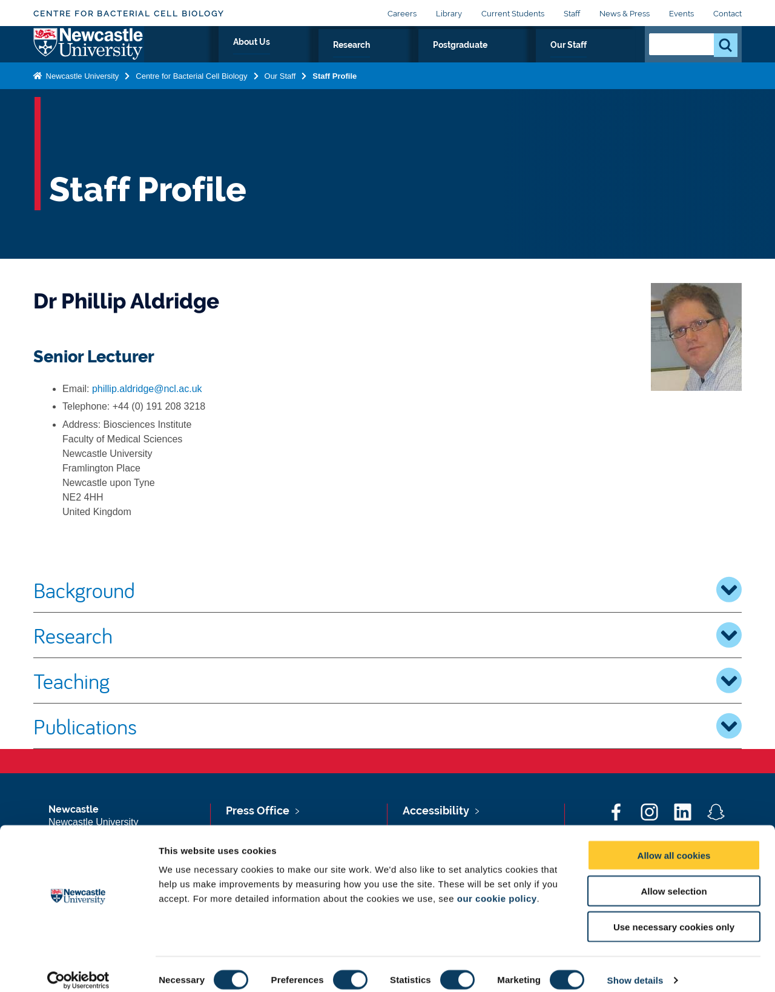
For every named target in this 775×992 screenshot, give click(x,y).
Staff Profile (334, 99)
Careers (402, 13)
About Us (396, 58)
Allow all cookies (674, 843)
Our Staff (604, 58)
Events (681, 13)
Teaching (387, 680)
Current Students (512, 13)
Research (460, 58)
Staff (572, 13)
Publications (387, 726)
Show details (635, 968)
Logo (88, 56)
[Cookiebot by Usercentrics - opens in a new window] (78, 968)
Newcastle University (81, 99)
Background (387, 589)
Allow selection (674, 879)
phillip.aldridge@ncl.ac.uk (147, 389)
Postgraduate (532, 58)
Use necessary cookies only (673, 915)
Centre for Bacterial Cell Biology (128, 13)
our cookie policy (497, 886)
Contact (727, 13)
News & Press (624, 13)
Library (449, 13)
